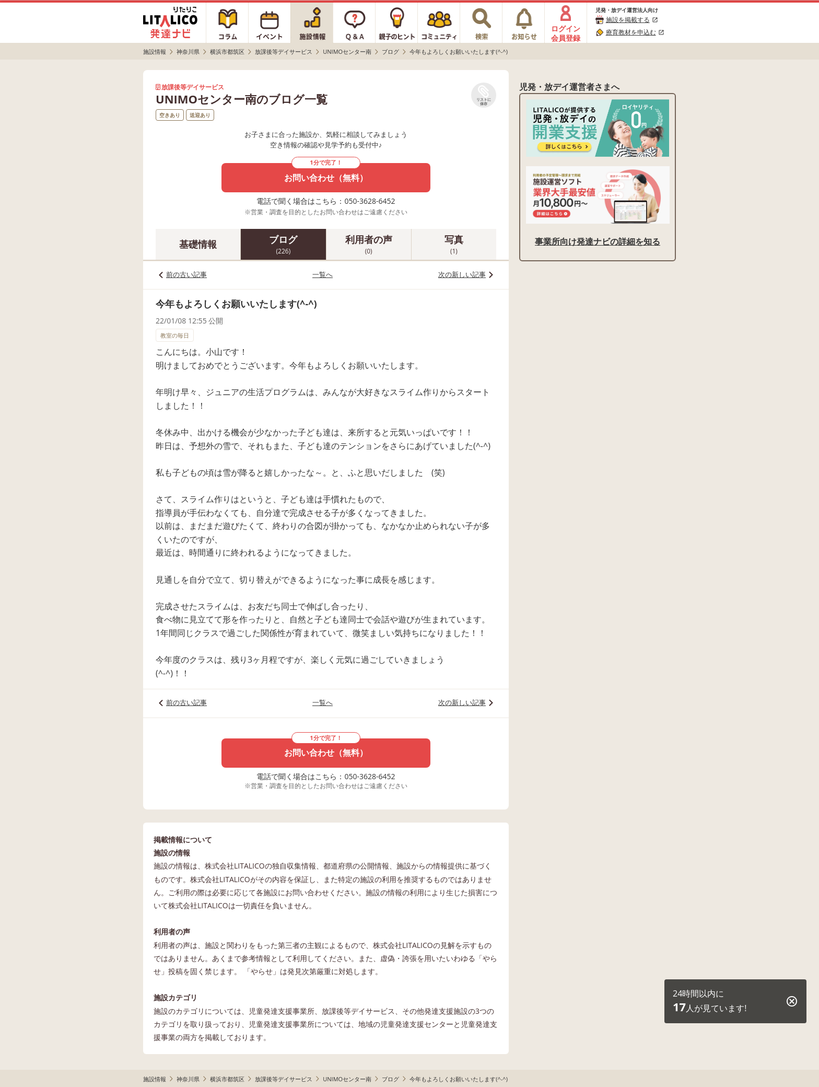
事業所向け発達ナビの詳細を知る (597, 241)
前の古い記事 (186, 274)
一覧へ (322, 274)
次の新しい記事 (462, 274)
